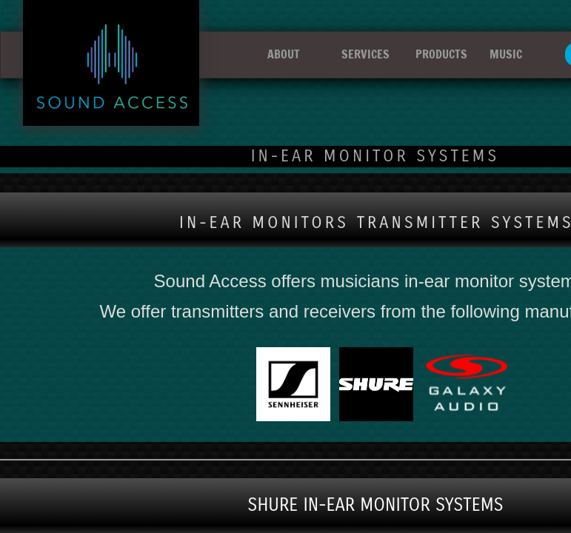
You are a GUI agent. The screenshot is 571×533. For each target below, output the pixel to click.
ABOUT (283, 54)
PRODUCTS (441, 54)
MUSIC (506, 54)
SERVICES (365, 54)
